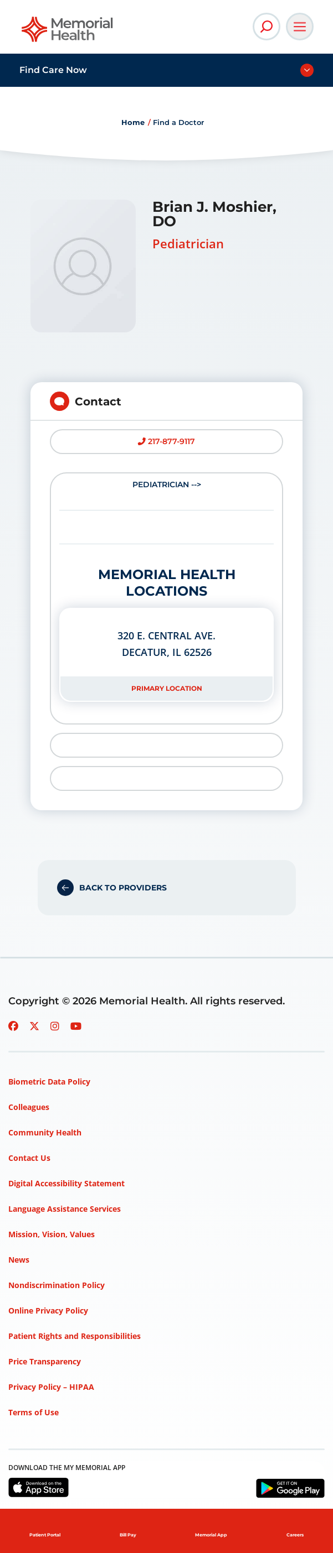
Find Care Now (53, 70)
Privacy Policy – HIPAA (51, 1387)
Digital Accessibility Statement (66, 1183)
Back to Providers (123, 888)
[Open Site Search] (266, 26)
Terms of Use (33, 1412)
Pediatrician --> (166, 591)
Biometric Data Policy (49, 1081)
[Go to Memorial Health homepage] (67, 33)
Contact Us (29, 1158)
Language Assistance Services (64, 1208)
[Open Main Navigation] (300, 26)
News (18, 1259)
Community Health (44, 1132)
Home (133, 122)
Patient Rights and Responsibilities (74, 1336)
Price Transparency (44, 1361)
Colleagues (28, 1107)
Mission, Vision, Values (51, 1234)
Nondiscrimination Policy (56, 1285)
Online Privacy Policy (48, 1310)
